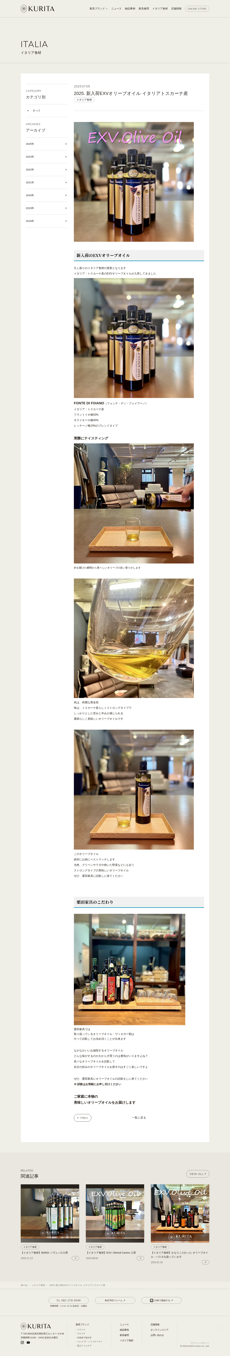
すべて (36, 110)
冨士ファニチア (84, 1346)
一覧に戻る (139, 1117)
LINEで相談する (161, 1300)
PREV (84, 1118)
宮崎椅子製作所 (84, 1337)
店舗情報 (154, 1324)
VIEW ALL (198, 1174)
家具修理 (124, 1335)
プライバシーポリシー (199, 1343)
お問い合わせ (157, 1335)
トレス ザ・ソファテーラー (89, 1341)
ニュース (124, 1324)
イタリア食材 (126, 1340)
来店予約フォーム (115, 1300)
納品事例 (124, 1329)
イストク (81, 1329)
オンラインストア (159, 1329)
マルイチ (81, 1333)
